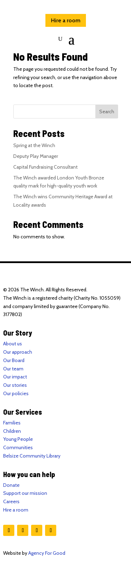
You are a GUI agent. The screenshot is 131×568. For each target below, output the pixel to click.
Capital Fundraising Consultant (45, 167)
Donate (11, 485)
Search (106, 111)
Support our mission (25, 493)
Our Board (13, 360)
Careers (11, 501)
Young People (18, 439)
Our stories (15, 385)
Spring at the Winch (34, 145)
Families (12, 423)
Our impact (15, 377)
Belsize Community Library (31, 456)
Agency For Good (46, 553)
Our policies (16, 393)
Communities (18, 447)
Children (12, 431)
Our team (13, 369)
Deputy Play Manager (35, 156)
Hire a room (65, 20)
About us (12, 343)
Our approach (17, 352)
